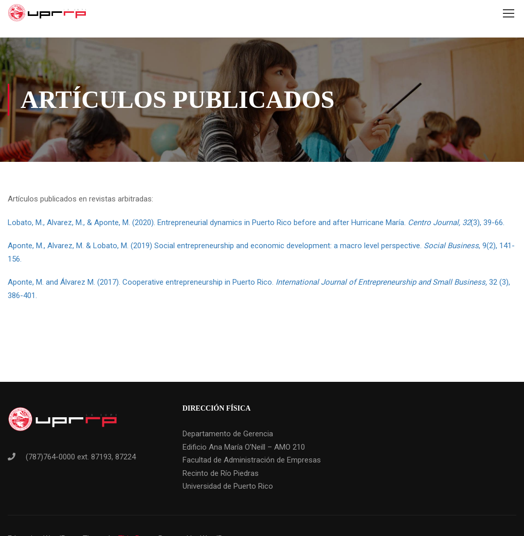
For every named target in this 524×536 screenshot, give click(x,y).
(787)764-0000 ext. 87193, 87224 (81, 456)
